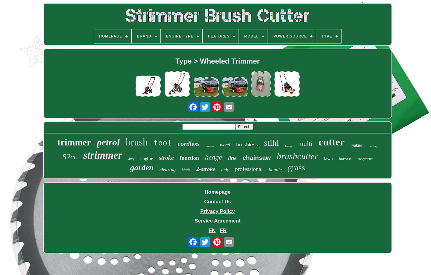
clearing (168, 169)
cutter (331, 142)
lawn (328, 159)
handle (275, 169)
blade (186, 170)
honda (210, 146)
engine (146, 158)
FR (223, 230)
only (225, 169)
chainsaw (256, 157)
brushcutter (297, 156)
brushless (247, 145)
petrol (108, 142)
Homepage (218, 192)
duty (131, 159)
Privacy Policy (217, 211)
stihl (271, 143)
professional (249, 169)
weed (225, 145)
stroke (166, 157)
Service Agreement (217, 221)
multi (305, 144)
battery (373, 146)
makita (356, 145)
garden (142, 167)
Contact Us (217, 202)
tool (163, 143)
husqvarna (365, 159)
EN (212, 230)
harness (345, 159)
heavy (288, 146)
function (189, 158)
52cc (70, 156)
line (232, 158)
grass (296, 167)
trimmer (74, 142)
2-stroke (205, 169)
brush (137, 142)
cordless (189, 144)
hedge (213, 157)
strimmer (102, 155)
